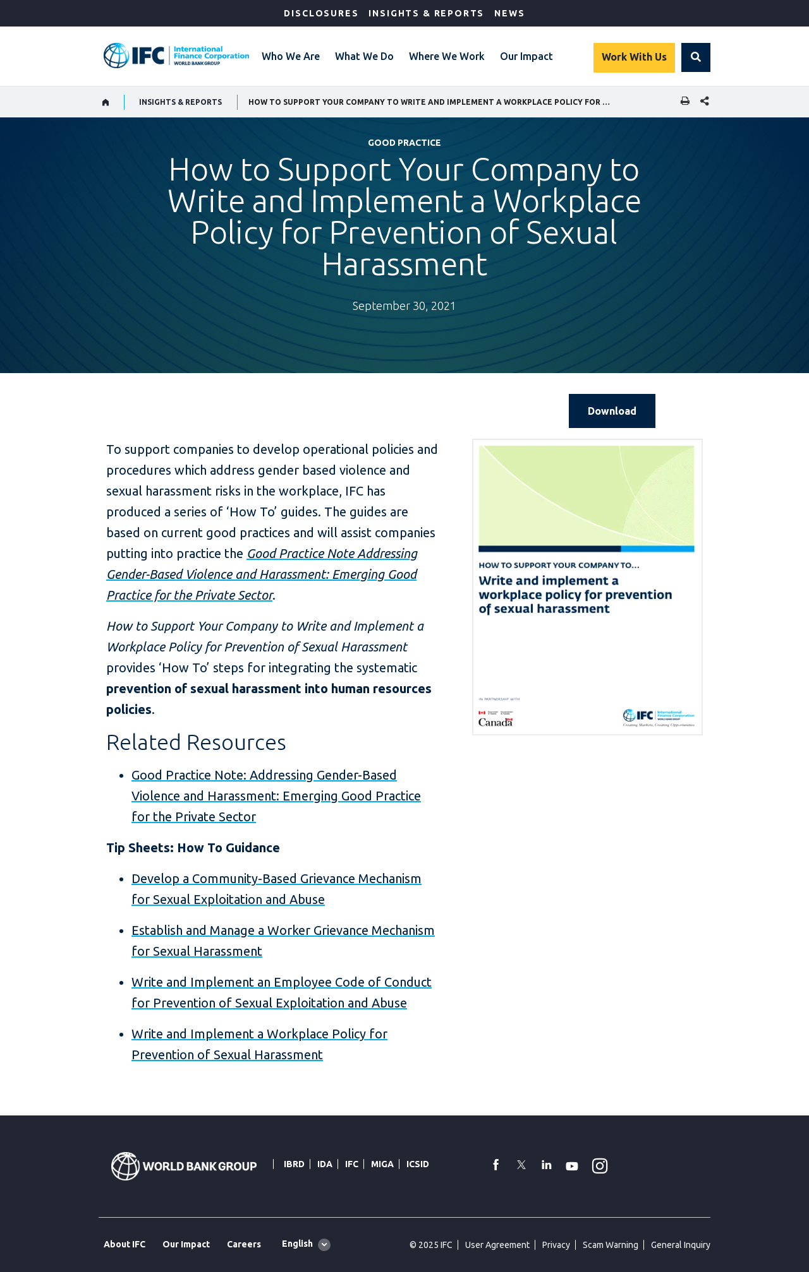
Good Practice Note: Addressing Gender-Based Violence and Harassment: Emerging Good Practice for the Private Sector (276, 796)
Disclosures (321, 13)
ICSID (417, 1164)
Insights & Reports (426, 13)
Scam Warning (610, 1245)
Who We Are (291, 56)
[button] (695, 57)
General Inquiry (680, 1245)
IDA (324, 1164)
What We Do (364, 56)
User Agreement (497, 1245)
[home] (106, 102)
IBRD (294, 1164)
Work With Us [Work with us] (634, 56)
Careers (244, 1244)
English (297, 1244)
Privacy (556, 1245)
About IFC (124, 1244)
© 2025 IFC (431, 1245)
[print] (682, 102)
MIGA (382, 1164)
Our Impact (526, 56)
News (509, 13)
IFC (351, 1164)
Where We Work (447, 56)
